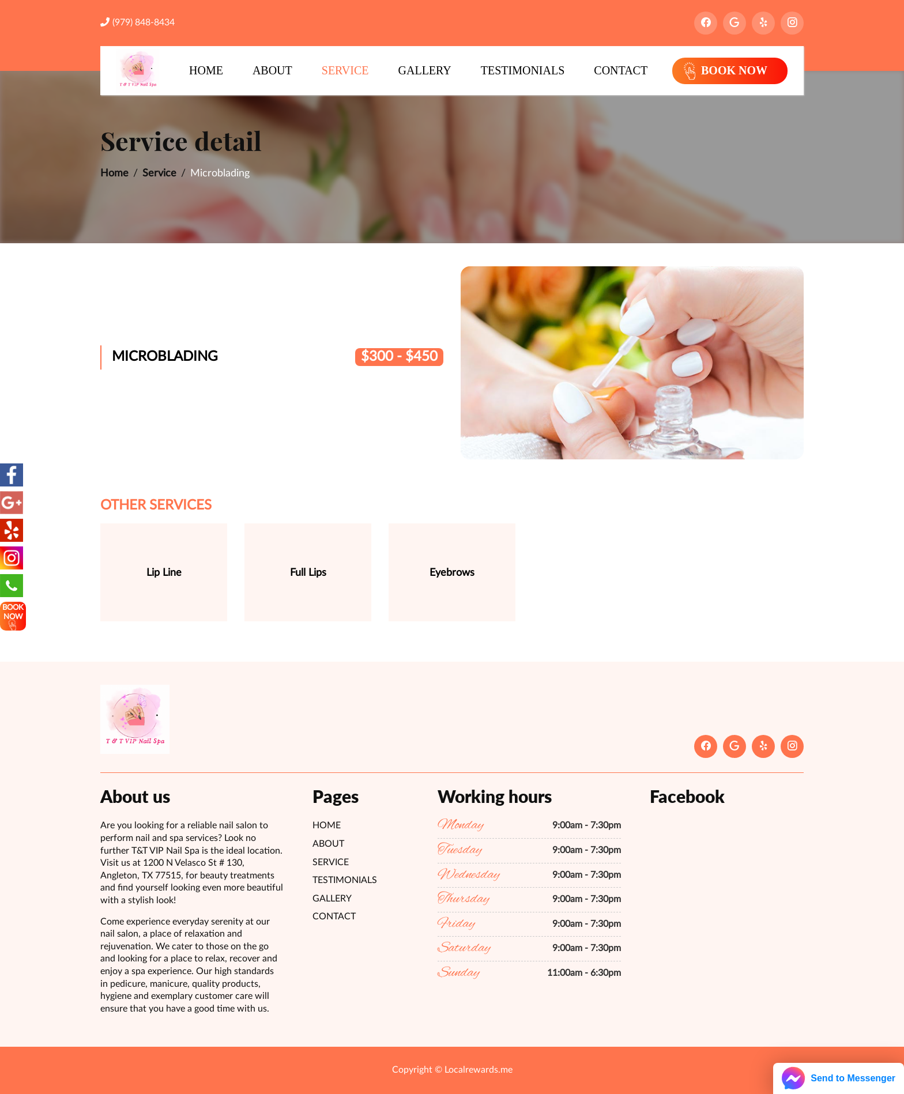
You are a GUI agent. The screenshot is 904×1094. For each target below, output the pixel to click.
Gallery (424, 70)
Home (206, 70)
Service (345, 70)
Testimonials (523, 70)
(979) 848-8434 (137, 22)
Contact (620, 70)
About (272, 70)
